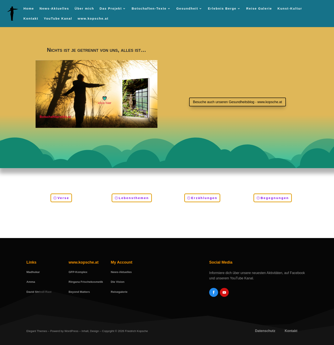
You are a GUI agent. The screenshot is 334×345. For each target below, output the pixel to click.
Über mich (84, 8)
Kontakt (30, 18)
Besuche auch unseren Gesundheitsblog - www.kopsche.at (237, 102)
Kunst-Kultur (290, 8)
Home (28, 8)
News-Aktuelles (54, 8)
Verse (63, 198)
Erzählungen (204, 198)
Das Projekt (111, 8)
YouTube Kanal (58, 18)
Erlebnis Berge (222, 8)
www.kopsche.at (93, 18)
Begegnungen (275, 198)
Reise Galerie (259, 8)
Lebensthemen (134, 198)
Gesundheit (187, 8)
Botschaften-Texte (149, 8)
